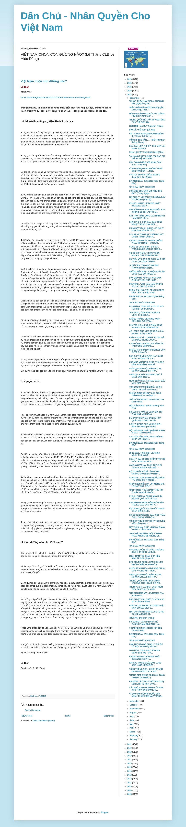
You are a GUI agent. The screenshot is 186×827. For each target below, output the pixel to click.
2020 (129, 748)
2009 (129, 790)
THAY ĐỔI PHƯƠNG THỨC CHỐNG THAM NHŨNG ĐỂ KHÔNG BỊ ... (145, 534)
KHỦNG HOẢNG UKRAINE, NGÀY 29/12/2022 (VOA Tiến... (145, 320)
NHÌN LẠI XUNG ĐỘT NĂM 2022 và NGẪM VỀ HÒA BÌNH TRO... (145, 369)
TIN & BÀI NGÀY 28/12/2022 (142, 449)
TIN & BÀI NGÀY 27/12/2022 (142, 546)
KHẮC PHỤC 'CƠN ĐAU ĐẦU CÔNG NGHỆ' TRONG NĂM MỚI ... (146, 223)
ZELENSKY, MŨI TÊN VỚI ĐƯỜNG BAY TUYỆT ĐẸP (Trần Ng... (147, 198)
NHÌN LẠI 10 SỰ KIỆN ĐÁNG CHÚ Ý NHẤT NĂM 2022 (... (145, 376)
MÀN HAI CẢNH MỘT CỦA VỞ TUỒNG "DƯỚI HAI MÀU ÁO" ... (147, 115)
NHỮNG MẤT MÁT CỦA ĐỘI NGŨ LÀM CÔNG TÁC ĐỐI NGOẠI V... (147, 272)
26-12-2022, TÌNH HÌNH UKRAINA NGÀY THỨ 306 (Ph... (144, 651)
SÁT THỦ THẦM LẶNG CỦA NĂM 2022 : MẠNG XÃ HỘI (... (147, 217)
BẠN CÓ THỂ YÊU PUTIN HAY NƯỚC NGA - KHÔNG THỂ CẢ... (146, 357)
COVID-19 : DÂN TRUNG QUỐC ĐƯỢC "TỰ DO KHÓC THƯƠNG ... (147, 479)
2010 (129, 786)
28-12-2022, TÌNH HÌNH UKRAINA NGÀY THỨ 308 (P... (144, 454)
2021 (129, 744)
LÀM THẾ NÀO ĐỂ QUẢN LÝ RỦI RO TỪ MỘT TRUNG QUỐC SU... (146, 645)
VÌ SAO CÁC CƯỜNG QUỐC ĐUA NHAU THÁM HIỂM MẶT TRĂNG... (146, 695)
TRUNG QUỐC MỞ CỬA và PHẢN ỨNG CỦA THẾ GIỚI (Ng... (147, 121)
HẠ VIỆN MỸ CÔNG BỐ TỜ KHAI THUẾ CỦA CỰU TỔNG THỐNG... (147, 260)
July (132, 716)
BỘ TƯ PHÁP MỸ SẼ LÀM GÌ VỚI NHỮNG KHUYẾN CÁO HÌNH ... (144, 472)
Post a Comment (32, 710)
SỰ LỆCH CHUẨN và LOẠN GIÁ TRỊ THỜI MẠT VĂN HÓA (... (145, 413)
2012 (129, 779)
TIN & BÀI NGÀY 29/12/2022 (142, 302)
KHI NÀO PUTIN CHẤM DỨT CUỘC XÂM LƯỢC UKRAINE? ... (145, 664)
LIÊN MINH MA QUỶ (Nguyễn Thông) (146, 126)
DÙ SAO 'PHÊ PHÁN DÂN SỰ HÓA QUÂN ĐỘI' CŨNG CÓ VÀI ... (145, 419)
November (135, 701)
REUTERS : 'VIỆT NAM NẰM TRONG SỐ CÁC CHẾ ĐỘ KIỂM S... (146, 285)
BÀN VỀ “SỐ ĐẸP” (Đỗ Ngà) (142, 130)
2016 (129, 763)
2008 (129, 794)
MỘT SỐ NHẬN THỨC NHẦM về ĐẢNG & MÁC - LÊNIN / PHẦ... (147, 431)
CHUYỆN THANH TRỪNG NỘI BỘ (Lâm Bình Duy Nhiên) (144, 176)
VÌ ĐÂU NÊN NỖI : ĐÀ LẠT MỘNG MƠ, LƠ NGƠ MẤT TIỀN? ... (146, 485)
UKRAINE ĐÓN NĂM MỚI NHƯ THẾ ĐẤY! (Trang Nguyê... (145, 192)
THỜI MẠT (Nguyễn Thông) (141, 618)
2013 (129, 775)
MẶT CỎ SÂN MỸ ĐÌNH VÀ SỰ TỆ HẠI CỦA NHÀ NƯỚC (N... (146, 613)
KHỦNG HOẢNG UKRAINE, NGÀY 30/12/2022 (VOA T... (145, 204)
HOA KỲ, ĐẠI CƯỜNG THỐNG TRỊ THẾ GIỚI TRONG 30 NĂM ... (147, 460)
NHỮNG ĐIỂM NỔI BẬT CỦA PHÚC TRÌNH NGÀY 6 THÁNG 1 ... (145, 394)
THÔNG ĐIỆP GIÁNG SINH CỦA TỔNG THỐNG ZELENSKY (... (147, 676)
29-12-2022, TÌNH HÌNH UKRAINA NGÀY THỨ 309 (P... (144, 313)
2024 (129, 87)
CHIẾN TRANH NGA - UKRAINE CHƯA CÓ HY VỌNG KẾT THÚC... (147, 569)
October (134, 705)
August (133, 712)
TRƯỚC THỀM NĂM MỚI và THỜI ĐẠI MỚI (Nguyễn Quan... (146, 102)
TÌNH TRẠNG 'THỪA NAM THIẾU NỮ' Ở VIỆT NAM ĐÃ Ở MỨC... (146, 491)
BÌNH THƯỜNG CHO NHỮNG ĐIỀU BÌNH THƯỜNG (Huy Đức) (145, 425)
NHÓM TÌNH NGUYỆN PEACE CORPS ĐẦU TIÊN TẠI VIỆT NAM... (146, 291)
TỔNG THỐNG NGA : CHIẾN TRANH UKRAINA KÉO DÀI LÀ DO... (146, 670)
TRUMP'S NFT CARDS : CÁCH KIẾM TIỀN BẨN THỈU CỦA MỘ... (146, 588)
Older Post (109, 716)
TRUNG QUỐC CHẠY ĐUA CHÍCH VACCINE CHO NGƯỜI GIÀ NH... (145, 582)
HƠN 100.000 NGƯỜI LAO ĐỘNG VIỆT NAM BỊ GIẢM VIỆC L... (146, 606)
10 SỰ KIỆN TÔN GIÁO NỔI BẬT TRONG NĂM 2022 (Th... (144, 266)
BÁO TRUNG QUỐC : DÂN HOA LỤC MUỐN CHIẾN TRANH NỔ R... (146, 563)
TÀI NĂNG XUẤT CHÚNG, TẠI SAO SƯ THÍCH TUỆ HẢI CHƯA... (147, 157)
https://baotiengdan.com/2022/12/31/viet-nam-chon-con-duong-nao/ (56, 97)
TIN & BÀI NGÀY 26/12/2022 (142, 640)
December (135, 98)
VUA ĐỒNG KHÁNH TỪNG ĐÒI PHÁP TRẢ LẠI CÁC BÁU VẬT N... (146, 503)
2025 (129, 83)
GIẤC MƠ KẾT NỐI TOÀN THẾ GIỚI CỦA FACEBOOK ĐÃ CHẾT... (145, 466)
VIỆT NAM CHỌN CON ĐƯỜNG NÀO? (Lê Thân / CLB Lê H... (146, 135)
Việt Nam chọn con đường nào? (44, 81)
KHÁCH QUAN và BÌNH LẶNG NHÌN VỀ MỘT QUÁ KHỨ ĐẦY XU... (145, 497)
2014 (129, 771)
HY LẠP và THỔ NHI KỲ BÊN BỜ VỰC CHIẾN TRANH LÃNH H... (146, 235)
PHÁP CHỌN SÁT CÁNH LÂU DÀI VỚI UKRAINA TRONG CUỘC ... (146, 338)
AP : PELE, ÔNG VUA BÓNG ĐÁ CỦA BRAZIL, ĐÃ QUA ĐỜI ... (146, 332)
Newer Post (27, 716)
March (133, 732)
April (132, 728)
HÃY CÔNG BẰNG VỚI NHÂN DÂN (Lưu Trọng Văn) (145, 163)
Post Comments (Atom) (44, 721)
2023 (129, 91)
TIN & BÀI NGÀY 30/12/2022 (142, 187)
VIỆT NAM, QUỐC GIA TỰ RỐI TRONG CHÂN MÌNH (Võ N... (147, 510)
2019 (129, 752)
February (134, 735)
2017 (129, 759)
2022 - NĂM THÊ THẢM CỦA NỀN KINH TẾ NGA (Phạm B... (144, 557)
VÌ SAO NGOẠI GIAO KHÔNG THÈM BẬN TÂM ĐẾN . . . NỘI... (145, 169)
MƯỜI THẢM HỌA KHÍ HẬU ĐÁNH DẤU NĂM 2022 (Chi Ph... (147, 382)
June (132, 720)
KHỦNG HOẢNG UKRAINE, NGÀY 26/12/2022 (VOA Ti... (145, 657)
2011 (129, 783)
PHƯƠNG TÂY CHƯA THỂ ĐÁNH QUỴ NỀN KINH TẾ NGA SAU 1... (146, 682)
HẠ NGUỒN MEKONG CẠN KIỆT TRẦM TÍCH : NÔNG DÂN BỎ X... (147, 516)
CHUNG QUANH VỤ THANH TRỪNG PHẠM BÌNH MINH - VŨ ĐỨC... (146, 241)
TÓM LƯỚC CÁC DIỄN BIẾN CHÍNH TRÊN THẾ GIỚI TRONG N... (145, 388)
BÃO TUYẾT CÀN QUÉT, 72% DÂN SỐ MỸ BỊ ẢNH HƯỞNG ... (146, 600)
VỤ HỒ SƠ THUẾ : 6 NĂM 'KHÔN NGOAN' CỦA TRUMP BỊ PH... (144, 254)
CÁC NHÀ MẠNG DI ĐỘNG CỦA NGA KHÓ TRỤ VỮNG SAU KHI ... (146, 689)
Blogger (104, 812)
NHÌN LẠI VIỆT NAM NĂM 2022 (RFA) (146, 152)
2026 (129, 79)
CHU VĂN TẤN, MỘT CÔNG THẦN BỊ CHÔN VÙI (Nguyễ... (146, 438)
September (135, 709)
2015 (129, 767)
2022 (129, 94)
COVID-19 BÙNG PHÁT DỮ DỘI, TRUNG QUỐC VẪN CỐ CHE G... (145, 248)
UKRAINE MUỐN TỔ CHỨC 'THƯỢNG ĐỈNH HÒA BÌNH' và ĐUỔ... (146, 363)
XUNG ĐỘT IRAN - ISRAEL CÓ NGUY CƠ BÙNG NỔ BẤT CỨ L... (146, 229)
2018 (129, 756)
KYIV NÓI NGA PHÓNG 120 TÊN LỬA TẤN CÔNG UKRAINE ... (146, 345)
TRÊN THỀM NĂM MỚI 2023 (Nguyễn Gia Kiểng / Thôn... (146, 108)
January (134, 739)
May (132, 724)
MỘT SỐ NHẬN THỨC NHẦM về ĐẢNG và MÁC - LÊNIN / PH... (147, 528)
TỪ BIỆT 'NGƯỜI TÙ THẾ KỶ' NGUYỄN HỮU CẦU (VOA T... (147, 522)
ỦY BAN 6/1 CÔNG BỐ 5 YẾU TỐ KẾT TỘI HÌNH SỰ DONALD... (146, 307)
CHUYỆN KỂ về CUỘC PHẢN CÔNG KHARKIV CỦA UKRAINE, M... (146, 326)
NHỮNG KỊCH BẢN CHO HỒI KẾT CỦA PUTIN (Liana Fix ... (147, 351)
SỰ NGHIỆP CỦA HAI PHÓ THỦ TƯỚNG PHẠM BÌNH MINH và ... (145, 623)
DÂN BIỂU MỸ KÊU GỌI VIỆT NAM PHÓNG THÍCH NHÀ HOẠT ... (145, 279)
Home (68, 716)
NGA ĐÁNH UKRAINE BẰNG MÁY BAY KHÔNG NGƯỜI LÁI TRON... (147, 210)
